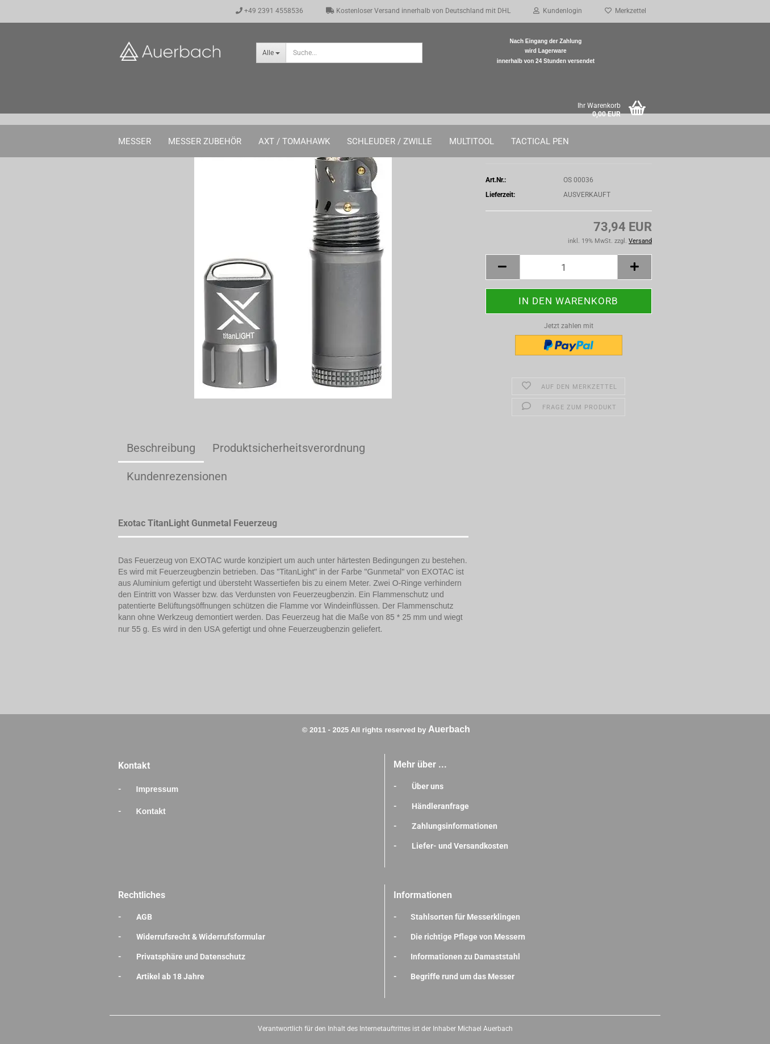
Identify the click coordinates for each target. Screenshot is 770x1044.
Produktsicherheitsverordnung (288, 448)
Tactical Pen (540, 141)
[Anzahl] (569, 267)
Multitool (471, 141)
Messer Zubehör (204, 141)
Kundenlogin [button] (557, 11)
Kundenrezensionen (177, 476)
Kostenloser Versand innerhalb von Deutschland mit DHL (418, 11)
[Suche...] (271, 53)
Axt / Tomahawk (294, 141)
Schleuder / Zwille (389, 141)
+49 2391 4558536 (269, 11)
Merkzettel (625, 11)
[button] (503, 267)
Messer (134, 141)
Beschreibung (161, 448)
